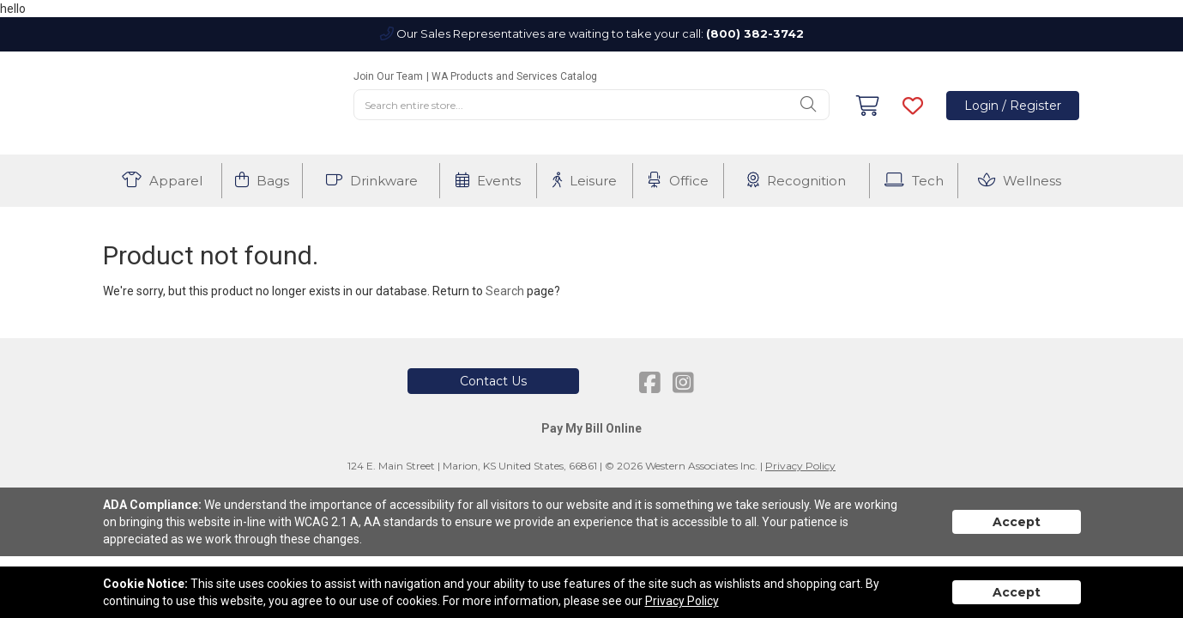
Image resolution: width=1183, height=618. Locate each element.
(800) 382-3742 (755, 33)
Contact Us (493, 381)
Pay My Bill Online (591, 428)
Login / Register (1012, 105)
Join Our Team (388, 76)
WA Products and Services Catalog (514, 76)
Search (505, 291)
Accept (1017, 522)
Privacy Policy (800, 465)
